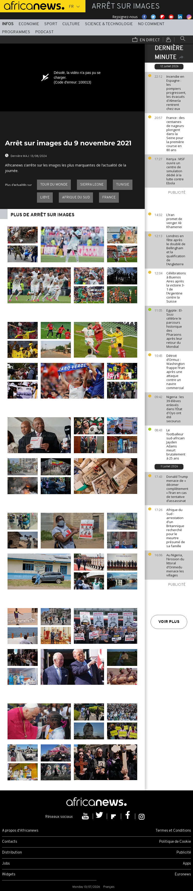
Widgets (8, 874)
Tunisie (122, 185)
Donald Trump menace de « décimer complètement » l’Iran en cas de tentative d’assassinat (177, 489)
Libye (45, 197)
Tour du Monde (54, 185)
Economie (29, 24)
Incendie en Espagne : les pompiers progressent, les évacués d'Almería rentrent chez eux (176, 92)
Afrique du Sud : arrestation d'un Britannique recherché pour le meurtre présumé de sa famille (175, 528)
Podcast (44, 32)
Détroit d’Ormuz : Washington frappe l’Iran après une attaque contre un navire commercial (175, 372)
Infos (8, 24)
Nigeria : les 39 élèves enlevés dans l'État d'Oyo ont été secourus (175, 409)
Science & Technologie (109, 24)
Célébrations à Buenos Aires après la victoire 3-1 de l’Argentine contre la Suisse (176, 287)
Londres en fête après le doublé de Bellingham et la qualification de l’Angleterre (175, 250)
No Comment (151, 24)
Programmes (16, 32)
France (109, 197)
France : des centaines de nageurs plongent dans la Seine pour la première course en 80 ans (175, 134)
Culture (71, 24)
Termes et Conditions (173, 831)
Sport (50, 24)
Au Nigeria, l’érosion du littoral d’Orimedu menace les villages (175, 565)
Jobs (6, 864)
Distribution (12, 853)
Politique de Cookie (175, 842)
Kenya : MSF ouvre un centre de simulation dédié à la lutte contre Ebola (175, 171)
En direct (146, 40)
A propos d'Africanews (20, 831)
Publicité (183, 853)
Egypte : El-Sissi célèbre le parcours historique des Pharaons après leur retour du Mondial (174, 328)
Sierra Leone (92, 185)
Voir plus (168, 622)
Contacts (9, 842)
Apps (187, 864)
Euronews (183, 874)
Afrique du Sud (76, 197)
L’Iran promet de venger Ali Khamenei (174, 221)
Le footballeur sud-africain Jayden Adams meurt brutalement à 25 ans (175, 444)
